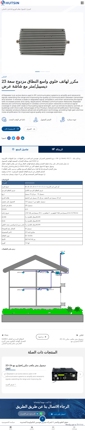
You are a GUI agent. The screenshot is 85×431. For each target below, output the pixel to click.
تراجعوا (42, 337)
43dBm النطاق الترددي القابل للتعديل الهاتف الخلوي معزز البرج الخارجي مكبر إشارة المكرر (14, 341)
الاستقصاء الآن (12, 129)
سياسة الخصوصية (8, 422)
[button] (80, 374)
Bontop (80, 424)
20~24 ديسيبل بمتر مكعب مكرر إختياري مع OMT (71, 340)
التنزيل (31, 129)
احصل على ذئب (58, 414)
